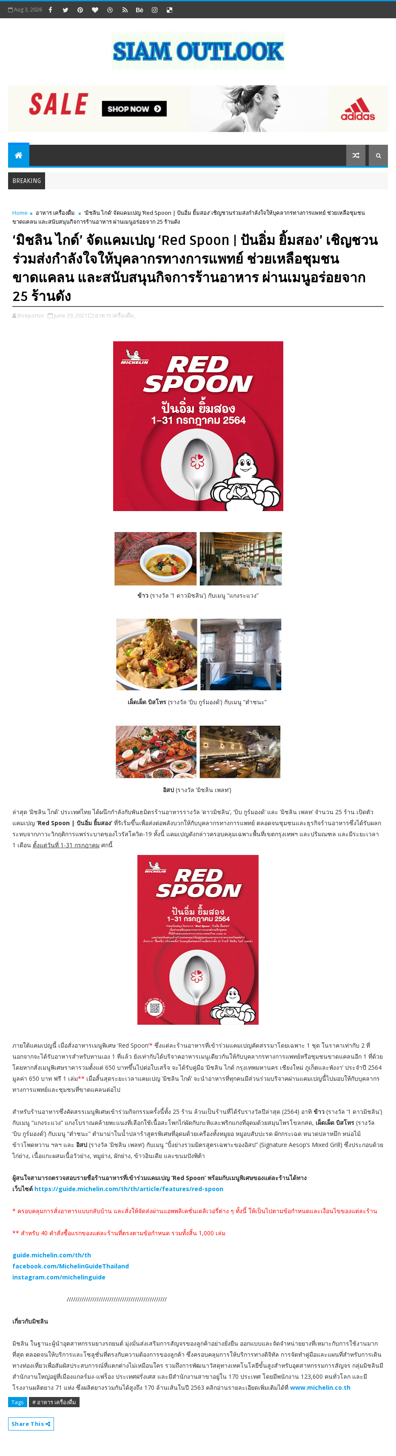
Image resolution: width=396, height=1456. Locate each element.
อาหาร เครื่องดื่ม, (115, 315)
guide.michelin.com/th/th (51, 1255)
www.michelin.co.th (320, 1387)
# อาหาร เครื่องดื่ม (54, 1402)
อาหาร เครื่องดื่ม (55, 212)
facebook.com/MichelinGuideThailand (70, 1266)
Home (20, 212)
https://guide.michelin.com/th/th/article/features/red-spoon (128, 1189)
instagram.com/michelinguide (58, 1277)
